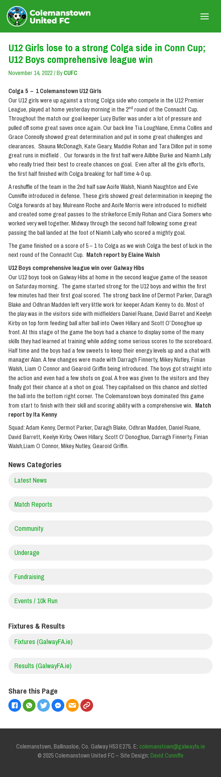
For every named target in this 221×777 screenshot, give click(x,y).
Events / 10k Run (36, 600)
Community (28, 528)
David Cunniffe (166, 755)
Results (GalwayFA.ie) (43, 665)
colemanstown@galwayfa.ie (172, 746)
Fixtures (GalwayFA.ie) (43, 641)
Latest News (30, 480)
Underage (27, 552)
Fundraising (29, 576)
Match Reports (33, 504)
